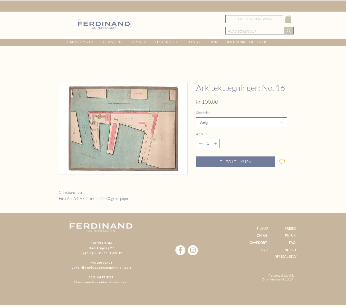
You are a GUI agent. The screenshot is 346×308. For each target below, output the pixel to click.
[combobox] (241, 122)
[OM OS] (262, 235)
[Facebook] (180, 250)
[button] (288, 19)
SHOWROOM (101, 243)
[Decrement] (200, 143)
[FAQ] (292, 243)
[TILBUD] (262, 228)
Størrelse (204, 112)
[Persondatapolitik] (280, 275)
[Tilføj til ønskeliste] (282, 161)
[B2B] (264, 250)
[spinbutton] (208, 143)
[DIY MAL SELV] (285, 257)
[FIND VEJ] (288, 250)
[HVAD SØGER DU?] (250, 31)
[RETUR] (290, 235)
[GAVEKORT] (258, 243)
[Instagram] (193, 250)
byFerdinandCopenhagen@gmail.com (101, 267)
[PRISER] (290, 228)
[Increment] (216, 143)
